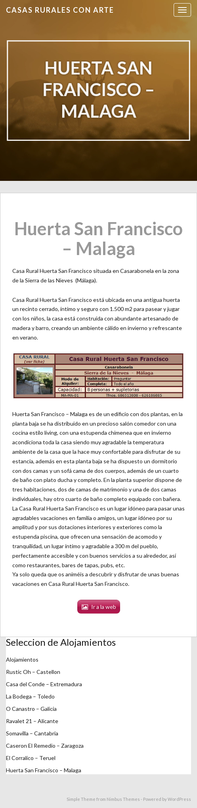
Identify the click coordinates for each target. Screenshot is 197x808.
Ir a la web (103, 606)
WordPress (179, 799)
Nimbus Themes (123, 799)
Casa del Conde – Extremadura (44, 684)
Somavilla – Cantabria (32, 733)
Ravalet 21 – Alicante (32, 721)
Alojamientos (22, 659)
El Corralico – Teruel (30, 757)
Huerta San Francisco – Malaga (43, 770)
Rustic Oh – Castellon (33, 671)
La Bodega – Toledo (30, 696)
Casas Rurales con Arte (60, 10)
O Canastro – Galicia (31, 708)
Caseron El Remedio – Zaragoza (45, 745)
